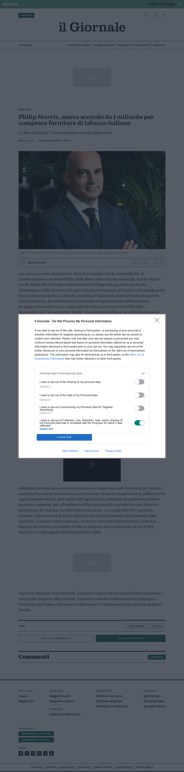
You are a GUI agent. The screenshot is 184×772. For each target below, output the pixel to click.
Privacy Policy (113, 450)
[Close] (158, 321)
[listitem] (92, 373)
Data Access (91, 450)
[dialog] (92, 386)
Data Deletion (70, 450)
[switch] (139, 381)
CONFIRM (64, 437)
